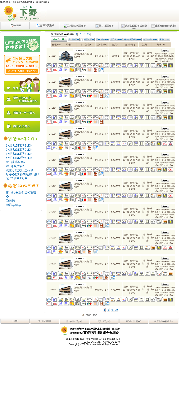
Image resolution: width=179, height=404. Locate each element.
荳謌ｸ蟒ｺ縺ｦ (15, 162)
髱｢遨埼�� (116, 39)
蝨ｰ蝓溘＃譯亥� (75, 26)
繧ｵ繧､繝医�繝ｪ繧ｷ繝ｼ (134, 26)
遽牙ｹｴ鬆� (164, 39)
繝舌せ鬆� (87, 39)
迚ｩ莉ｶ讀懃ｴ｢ (45, 25)
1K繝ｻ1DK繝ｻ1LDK (19, 145)
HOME (15, 25)
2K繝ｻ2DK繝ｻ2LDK (19, 149)
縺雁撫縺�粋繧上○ (163, 26)
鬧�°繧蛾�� (102, 39)
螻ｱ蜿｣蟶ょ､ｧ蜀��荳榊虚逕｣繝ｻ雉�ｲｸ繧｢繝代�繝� (24, 2)
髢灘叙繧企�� (150, 39)
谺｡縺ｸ (87, 34)
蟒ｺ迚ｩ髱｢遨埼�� (132, 39)
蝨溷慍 (10, 201)
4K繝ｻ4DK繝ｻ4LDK (19, 158)
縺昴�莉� (13, 205)
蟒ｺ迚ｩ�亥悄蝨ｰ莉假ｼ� (21, 194)
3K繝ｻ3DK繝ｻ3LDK (19, 154)
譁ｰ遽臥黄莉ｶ (15, 166)
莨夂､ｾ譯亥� (104, 26)
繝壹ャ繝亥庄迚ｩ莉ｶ (19, 170)
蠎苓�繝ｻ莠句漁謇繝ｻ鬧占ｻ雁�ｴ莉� (22, 176)
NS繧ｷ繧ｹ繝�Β (133, 321)
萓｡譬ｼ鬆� (74, 39)
